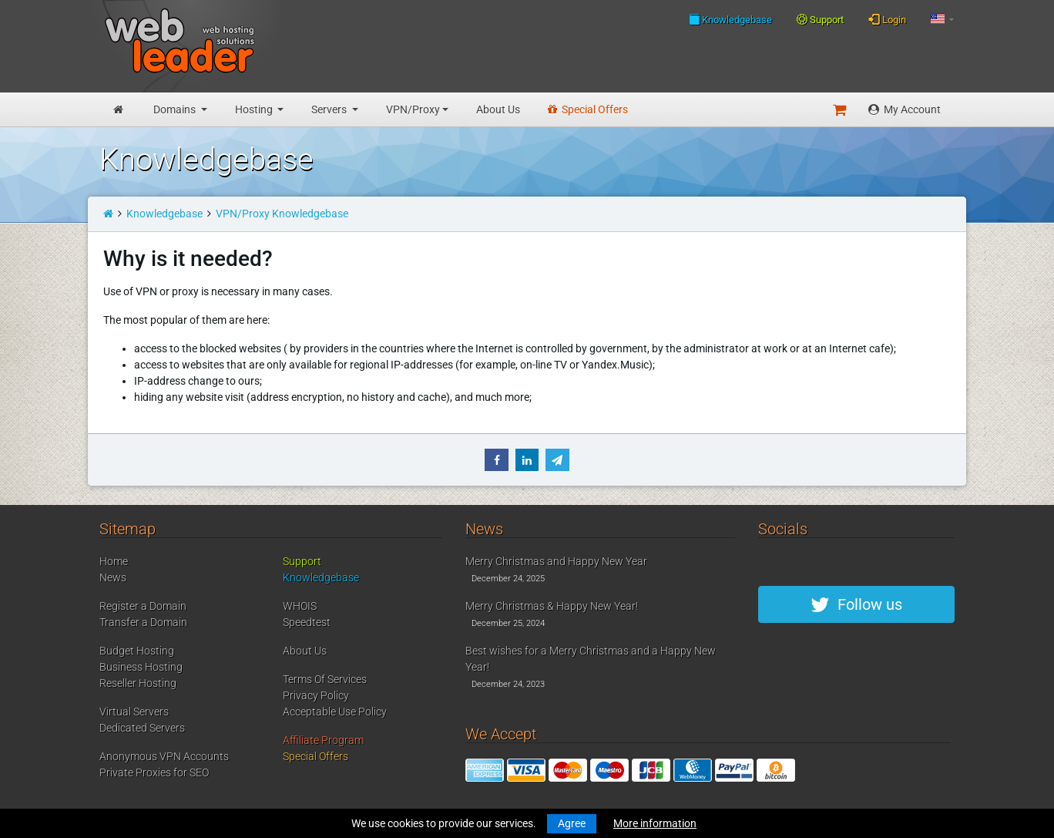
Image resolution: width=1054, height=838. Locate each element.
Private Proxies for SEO (154, 772)
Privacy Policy (316, 695)
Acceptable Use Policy (335, 711)
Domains (175, 109)
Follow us (856, 604)
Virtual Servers (134, 711)
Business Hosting (141, 667)
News (112, 577)
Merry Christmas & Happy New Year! (551, 606)
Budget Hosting (136, 650)
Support (820, 19)
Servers (330, 109)
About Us (498, 109)
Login (887, 19)
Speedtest (307, 622)
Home (113, 561)
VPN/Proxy (413, 109)
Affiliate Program (323, 740)
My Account (904, 109)
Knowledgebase (730, 19)
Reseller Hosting (137, 683)
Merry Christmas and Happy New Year (556, 561)
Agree (572, 823)
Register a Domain (142, 606)
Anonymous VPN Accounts (164, 756)
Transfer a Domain (143, 622)
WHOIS (300, 606)
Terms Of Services (325, 679)
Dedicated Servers (142, 728)
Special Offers (588, 109)
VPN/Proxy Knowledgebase (282, 213)
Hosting (255, 109)
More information (655, 823)
